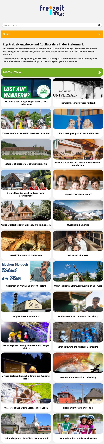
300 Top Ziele (52, 72)
